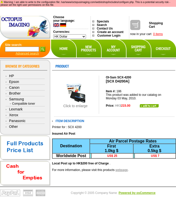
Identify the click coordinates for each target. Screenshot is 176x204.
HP (11, 76)
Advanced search (27, 53)
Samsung (16, 99)
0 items (158, 34)
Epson (14, 82)
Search (102, 25)
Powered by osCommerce (137, 193)
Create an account (110, 32)
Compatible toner (23, 103)
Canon (14, 87)
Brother (15, 93)
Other (13, 127)
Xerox (13, 115)
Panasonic (17, 121)
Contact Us (105, 28)
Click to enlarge (75, 104)
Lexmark (16, 109)
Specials (103, 21)
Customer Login (108, 35)
